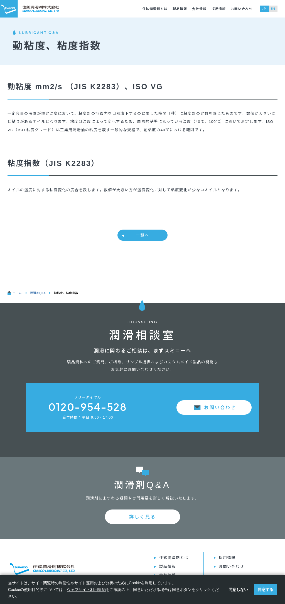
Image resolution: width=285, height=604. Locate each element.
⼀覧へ (143, 235)
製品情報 (180, 9)
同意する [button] (265, 589)
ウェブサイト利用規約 (86, 589)
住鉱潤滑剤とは (155, 9)
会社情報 (199, 9)
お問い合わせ (241, 9)
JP (264, 8)
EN (273, 8)
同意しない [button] (238, 589)
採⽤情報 (219, 9)
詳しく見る (142, 516)
